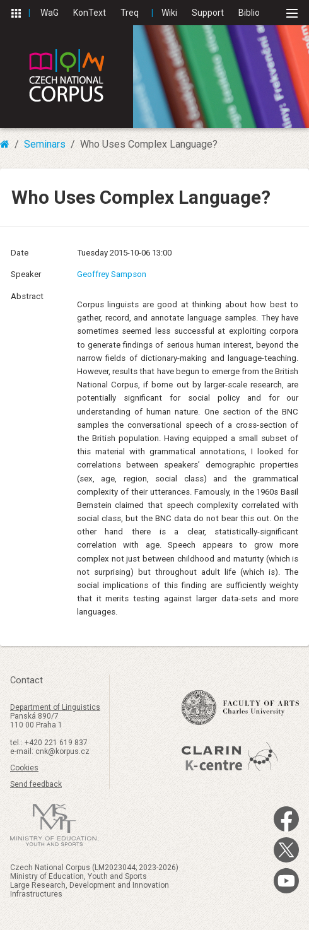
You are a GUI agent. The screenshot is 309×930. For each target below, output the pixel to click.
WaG (49, 13)
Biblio (249, 13)
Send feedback (36, 784)
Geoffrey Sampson (111, 274)
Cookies (24, 767)
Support (208, 13)
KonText (89, 13)
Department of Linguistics (55, 707)
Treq (129, 13)
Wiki (169, 13)
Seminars (45, 144)
